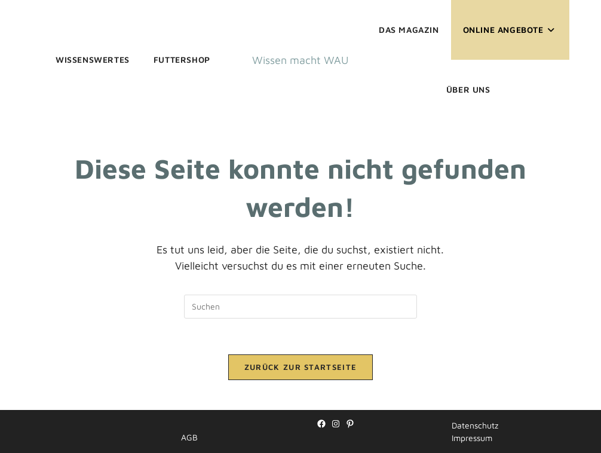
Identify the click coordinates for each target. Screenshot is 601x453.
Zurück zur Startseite (300, 367)
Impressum (472, 438)
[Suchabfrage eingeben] (300, 307)
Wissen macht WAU (300, 60)
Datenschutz (475, 425)
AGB (189, 437)
